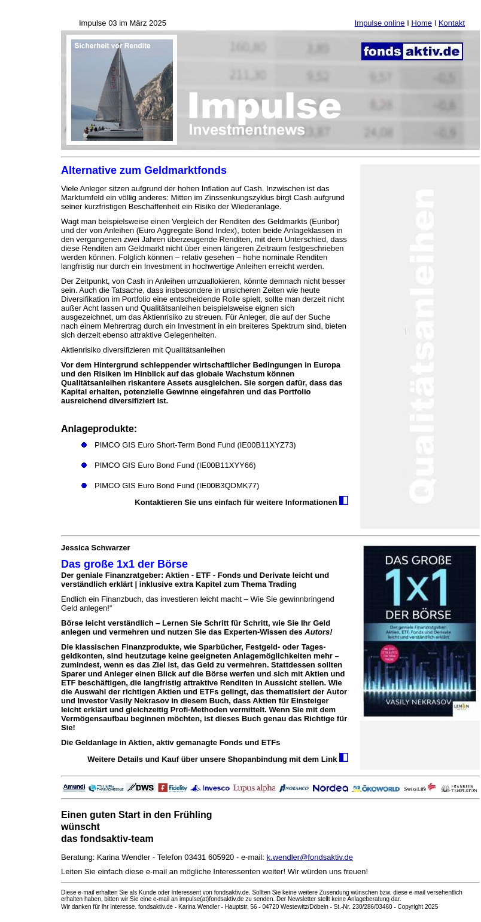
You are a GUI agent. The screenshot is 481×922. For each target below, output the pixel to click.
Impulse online (380, 23)
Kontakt (452, 23)
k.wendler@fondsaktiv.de (310, 857)
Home (421, 23)
